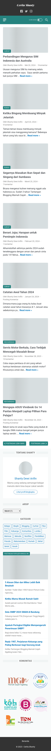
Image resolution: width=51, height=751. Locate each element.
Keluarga (15, 531)
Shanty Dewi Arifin (26, 478)
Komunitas (26, 531)
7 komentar (8, 184)
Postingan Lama (38, 443)
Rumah (31, 541)
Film (6, 531)
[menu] (6, 20)
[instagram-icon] (31, 11)
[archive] (12, 511)
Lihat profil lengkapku (25, 492)
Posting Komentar (10, 299)
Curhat (35, 526)
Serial (6, 546)
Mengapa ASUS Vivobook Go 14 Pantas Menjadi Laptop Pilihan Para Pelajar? (25, 411)
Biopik (16, 526)
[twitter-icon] (26, 11)
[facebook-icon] (21, 11)
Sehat (40, 541)
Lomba (38, 531)
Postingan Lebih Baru (15, 443)
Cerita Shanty (29, 747)
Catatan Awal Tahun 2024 (18, 292)
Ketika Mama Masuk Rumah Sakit (21, 599)
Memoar (7, 536)
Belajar (7, 526)
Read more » (26, 76)
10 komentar (8, 359)
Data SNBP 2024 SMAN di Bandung (22, 612)
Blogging (25, 526)
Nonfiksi (27, 536)
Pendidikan (39, 536)
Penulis (7, 541)
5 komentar (42, 65)
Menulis (18, 536)
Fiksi (44, 526)
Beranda (25, 741)
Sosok (14, 546)
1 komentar (8, 244)
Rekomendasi (19, 541)
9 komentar (8, 125)
